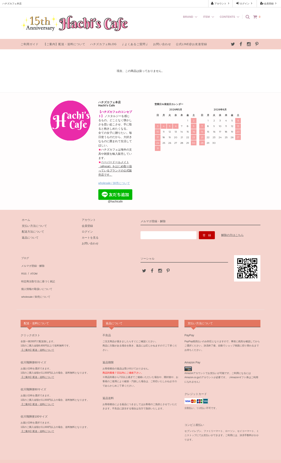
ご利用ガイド (30, 44)
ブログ (25, 257)
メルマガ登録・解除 (33, 263)
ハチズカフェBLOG (103, 44)
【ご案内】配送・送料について (64, 44)
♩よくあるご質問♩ (135, 44)
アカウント (220, 3)
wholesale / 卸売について (114, 183)
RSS (23, 269)
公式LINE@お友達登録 (191, 44)
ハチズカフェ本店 (140, 455)
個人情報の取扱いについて (37, 280)
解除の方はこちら (232, 235)
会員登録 (269, 3)
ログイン (244, 3)
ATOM (32, 269)
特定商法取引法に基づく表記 (39, 274)
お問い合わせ (162, 44)
